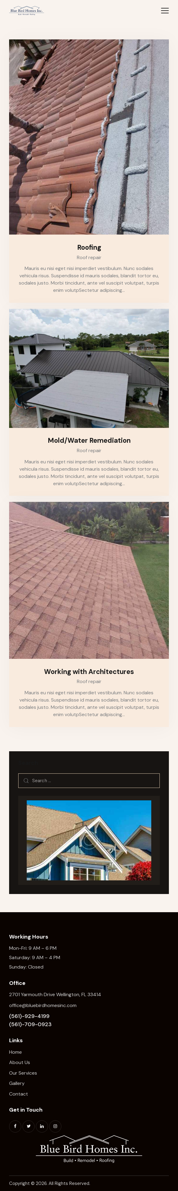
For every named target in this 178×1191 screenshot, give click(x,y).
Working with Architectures (89, 672)
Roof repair (89, 257)
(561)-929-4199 (29, 1016)
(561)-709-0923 (30, 1024)
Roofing (89, 247)
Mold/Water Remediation (89, 440)
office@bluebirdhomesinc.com (43, 1005)
